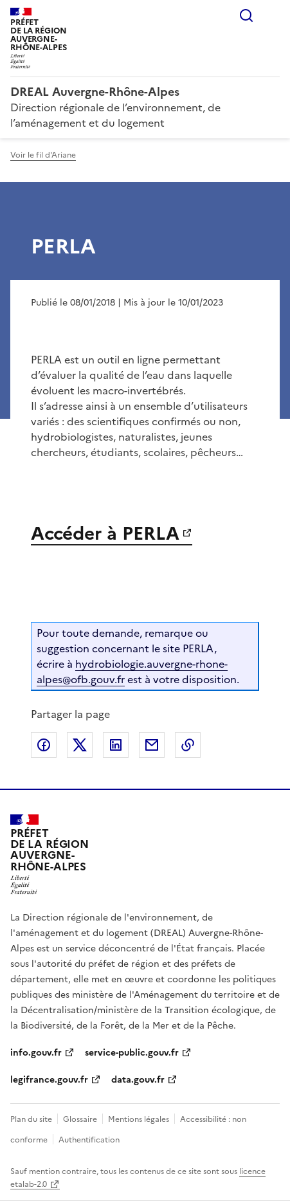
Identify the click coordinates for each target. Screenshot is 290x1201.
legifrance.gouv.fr (49, 1079)
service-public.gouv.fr (132, 1052)
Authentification (89, 1140)
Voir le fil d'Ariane (43, 155)
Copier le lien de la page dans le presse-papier (188, 745)
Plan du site (31, 1119)
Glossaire (80, 1119)
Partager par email (152, 745)
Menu (272, 15)
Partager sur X (80, 745)
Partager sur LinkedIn (116, 745)
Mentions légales (138, 1119)
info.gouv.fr (36, 1052)
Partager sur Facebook (44, 745)
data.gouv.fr (138, 1079)
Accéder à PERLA (105, 533)
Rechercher (246, 15)
